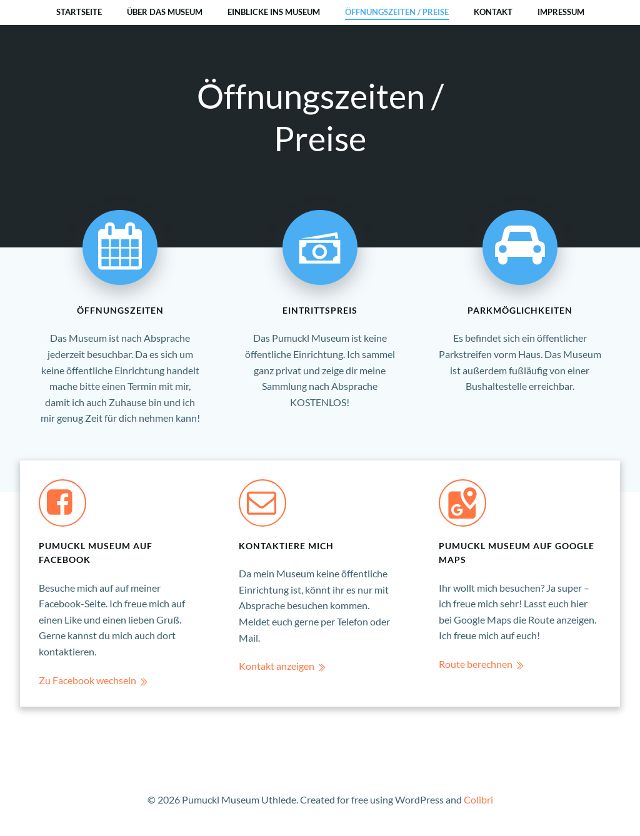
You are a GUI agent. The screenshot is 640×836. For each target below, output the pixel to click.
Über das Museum (164, 12)
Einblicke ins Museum (274, 12)
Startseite (79, 12)
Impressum (561, 12)
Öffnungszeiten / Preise (397, 12)
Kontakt (493, 12)
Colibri (478, 799)
